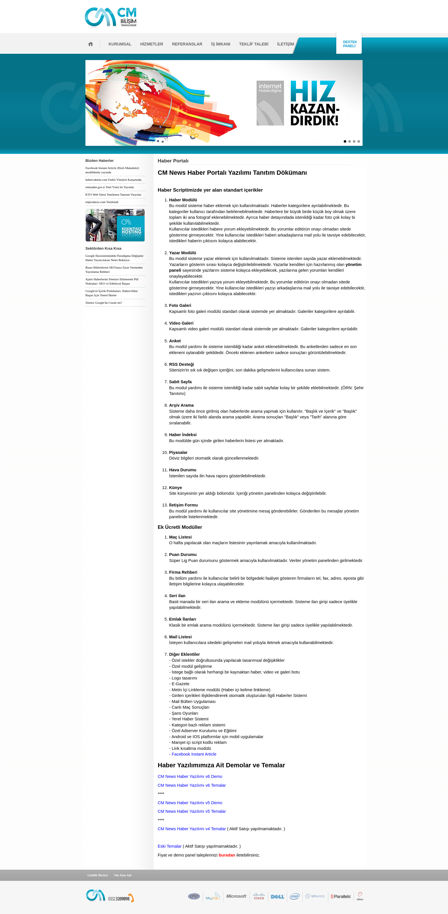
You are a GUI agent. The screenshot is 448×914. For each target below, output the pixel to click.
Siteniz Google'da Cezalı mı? (103, 302)
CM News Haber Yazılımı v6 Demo (190, 776)
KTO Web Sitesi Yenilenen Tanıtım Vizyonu (113, 194)
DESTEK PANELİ (349, 44)
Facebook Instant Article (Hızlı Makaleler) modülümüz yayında (112, 170)
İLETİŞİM (285, 44)
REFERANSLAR (187, 44)
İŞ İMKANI (220, 44)
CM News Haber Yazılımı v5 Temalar (192, 811)
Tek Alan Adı (122, 875)
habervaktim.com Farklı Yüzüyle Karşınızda (113, 179)
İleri (364, 103)
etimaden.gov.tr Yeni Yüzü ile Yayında (109, 187)
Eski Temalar (170, 846)
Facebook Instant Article (194, 754)
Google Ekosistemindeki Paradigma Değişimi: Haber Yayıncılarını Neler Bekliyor (114, 258)
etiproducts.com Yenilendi (101, 202)
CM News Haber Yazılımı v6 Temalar (192, 785)
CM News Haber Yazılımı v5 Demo (190, 802)
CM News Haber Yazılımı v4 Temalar (192, 828)
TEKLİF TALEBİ (253, 44)
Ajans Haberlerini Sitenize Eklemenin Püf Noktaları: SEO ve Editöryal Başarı (111, 281)
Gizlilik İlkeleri (97, 875)
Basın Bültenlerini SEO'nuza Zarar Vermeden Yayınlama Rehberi (114, 269)
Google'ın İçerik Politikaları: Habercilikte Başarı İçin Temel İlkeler (111, 293)
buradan (227, 855)
